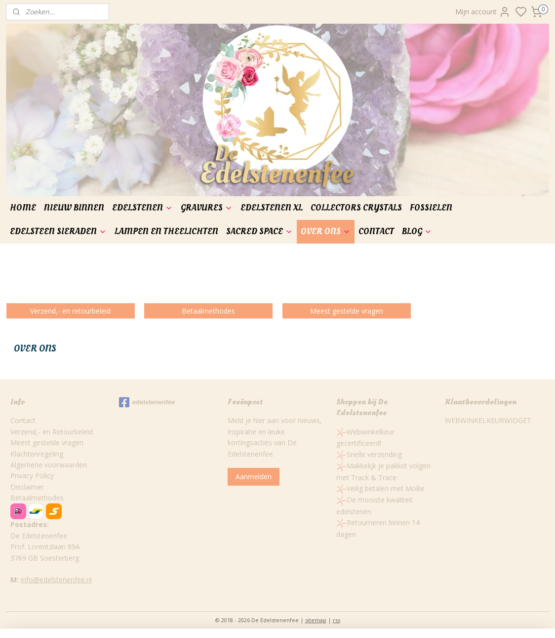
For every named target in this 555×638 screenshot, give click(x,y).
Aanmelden (254, 476)
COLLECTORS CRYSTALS (356, 208)
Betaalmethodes (37, 497)
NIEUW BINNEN (74, 208)
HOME (23, 208)
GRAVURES (207, 208)
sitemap (315, 620)
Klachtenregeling (36, 454)
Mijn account (483, 12)
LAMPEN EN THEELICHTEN (166, 231)
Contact (23, 420)
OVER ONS (326, 231)
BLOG (417, 231)
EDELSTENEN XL (271, 208)
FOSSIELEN (431, 208)
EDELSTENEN (142, 208)
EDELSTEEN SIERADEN (58, 231)
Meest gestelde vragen (46, 442)
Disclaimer (27, 487)
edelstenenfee (147, 402)
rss (336, 620)
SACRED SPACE (259, 231)
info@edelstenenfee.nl (56, 579)
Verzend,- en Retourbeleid (51, 431)
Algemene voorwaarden (48, 464)
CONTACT (376, 231)
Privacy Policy (32, 475)
